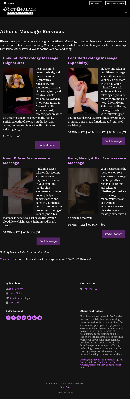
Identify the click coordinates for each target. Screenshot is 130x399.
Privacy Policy (64, 387)
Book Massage (47, 145)
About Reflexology (19, 298)
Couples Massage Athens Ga (93, 365)
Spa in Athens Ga (109, 360)
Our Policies (15, 293)
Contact (11, 3)
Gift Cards (96, 3)
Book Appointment (115, 3)
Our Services (16, 289)
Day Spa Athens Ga (106, 362)
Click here (6, 259)
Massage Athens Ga (89, 360)
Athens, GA (90, 289)
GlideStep (69, 393)
